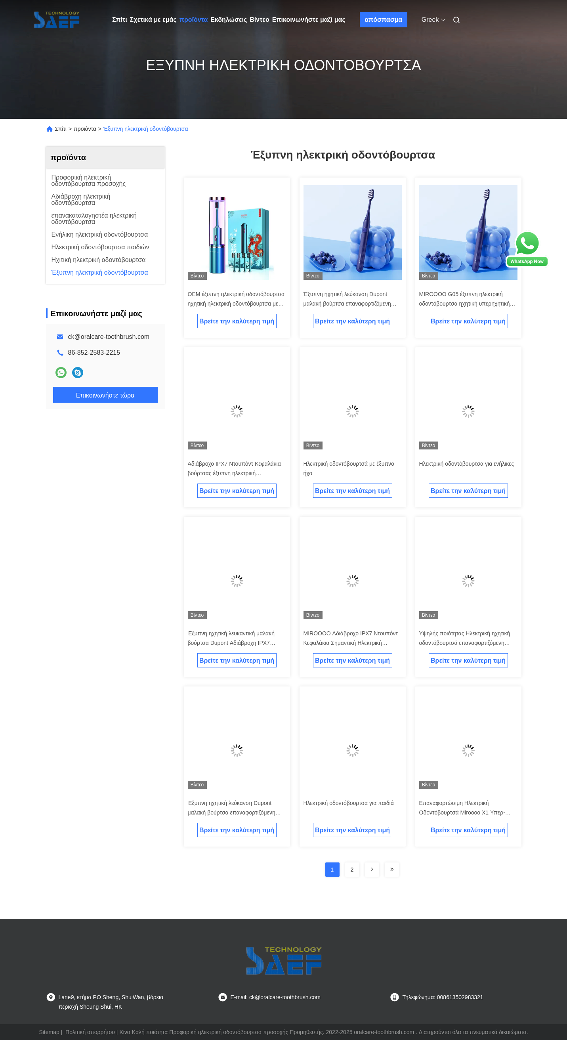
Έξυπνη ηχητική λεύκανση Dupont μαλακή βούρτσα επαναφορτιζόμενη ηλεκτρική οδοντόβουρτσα (347, 303)
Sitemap (49, 1032)
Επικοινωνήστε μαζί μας (309, 19)
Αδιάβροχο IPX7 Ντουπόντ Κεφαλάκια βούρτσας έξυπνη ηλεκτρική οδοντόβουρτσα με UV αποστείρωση (234, 473)
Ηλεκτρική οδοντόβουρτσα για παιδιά (349, 803)
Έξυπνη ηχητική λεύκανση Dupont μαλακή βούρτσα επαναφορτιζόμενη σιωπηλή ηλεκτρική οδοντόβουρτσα (231, 812)
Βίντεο (259, 19)
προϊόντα (193, 19)
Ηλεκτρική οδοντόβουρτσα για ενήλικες (466, 464)
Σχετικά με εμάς (153, 19)
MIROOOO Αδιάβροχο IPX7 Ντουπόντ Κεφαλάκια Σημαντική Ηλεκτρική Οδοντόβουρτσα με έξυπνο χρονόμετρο (352, 643)
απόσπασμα (383, 19)
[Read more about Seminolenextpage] (372, 869)
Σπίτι (119, 19)
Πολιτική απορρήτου (90, 1032)
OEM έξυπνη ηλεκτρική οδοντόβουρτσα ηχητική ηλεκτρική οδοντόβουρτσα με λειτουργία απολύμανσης (236, 303)
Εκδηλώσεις (228, 19)
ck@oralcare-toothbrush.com (109, 336)
